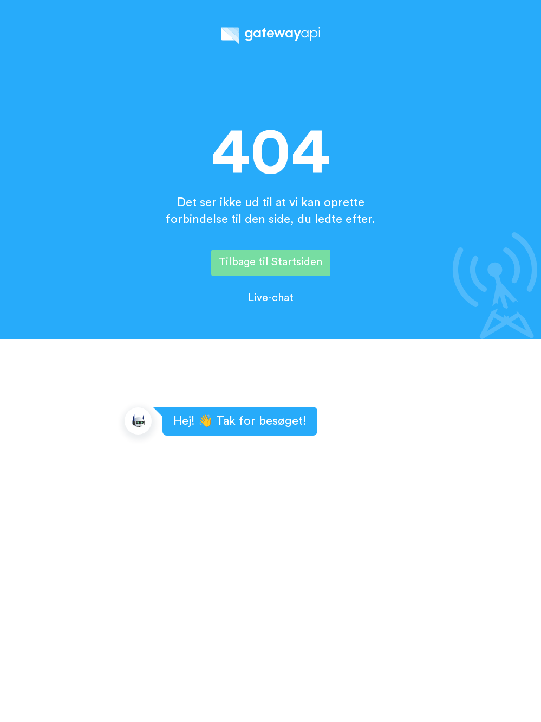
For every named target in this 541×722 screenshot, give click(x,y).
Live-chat (271, 297)
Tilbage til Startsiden (270, 262)
